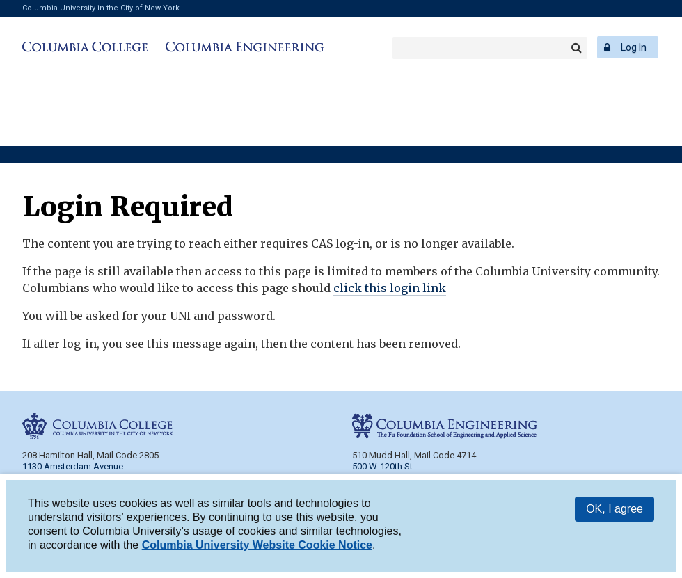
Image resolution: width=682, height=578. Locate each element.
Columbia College (87, 47)
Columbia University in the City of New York (101, 8)
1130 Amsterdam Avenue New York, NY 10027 (72, 472)
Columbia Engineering (242, 47)
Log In (634, 47)
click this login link (389, 288)
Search (576, 48)
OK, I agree (614, 510)
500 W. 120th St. (383, 466)
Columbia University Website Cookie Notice (257, 546)
